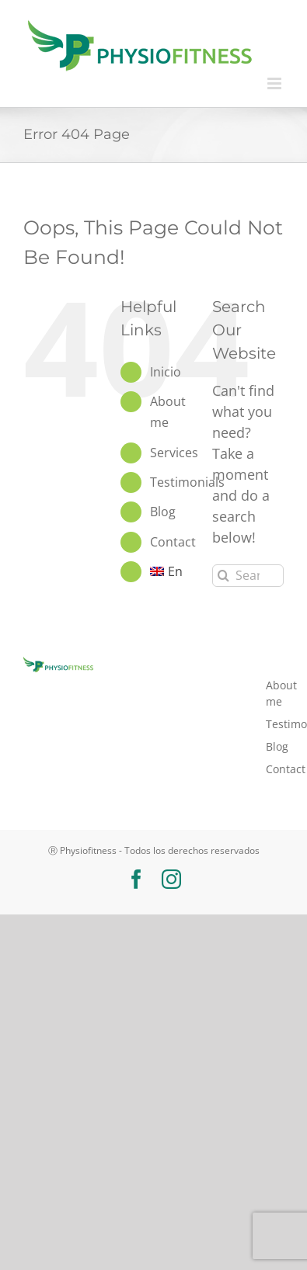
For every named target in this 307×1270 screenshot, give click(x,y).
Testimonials (187, 482)
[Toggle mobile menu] (275, 83)
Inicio (165, 371)
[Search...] (248, 575)
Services (174, 452)
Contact (173, 541)
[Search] (223, 575)
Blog (163, 511)
